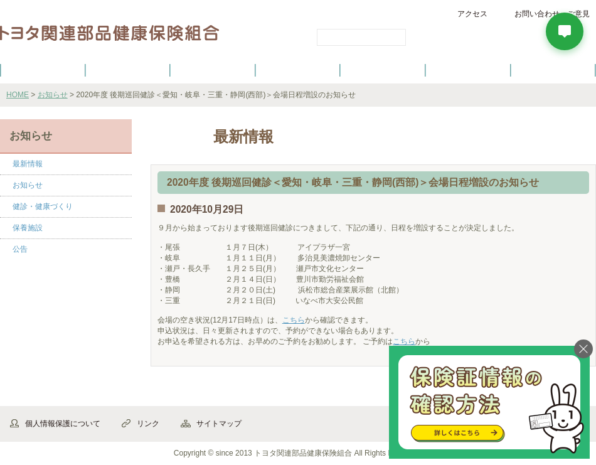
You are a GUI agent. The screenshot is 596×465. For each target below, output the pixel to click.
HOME (17, 94)
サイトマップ (219, 423)
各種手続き (383, 69)
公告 (20, 249)
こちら (293, 320)
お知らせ (53, 94)
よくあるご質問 (553, 69)
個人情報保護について (62, 423)
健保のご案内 (42, 69)
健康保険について (127, 69)
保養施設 (468, 69)
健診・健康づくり (298, 69)
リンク (148, 423)
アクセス (472, 13)
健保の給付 (212, 69)
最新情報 (28, 163)
